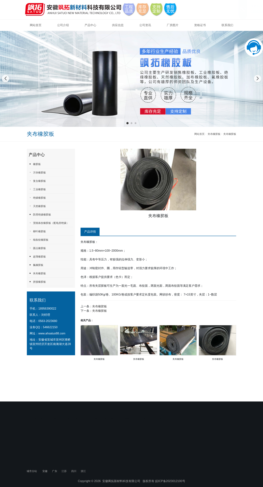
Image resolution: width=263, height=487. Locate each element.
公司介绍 (63, 25)
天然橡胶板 (37, 206)
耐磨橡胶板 (160, 407)
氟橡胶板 (36, 264)
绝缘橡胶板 (37, 197)
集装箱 (44, 407)
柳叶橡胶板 (37, 231)
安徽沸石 (56, 407)
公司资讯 (145, 25)
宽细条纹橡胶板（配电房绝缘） (49, 222)
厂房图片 (172, 25)
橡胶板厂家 (101, 407)
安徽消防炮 (71, 407)
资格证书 (200, 25)
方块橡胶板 (37, 172)
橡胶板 (35, 164)
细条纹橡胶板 (38, 239)
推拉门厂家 (30, 407)
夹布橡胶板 (214, 133)
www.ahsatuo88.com (51, 333)
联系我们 (227, 25)
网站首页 (35, 25)
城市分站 (32, 471)
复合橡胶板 (37, 180)
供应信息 (118, 25)
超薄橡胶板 (37, 256)
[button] (127, 123)
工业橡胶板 (37, 189)
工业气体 (86, 407)
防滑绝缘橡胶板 (40, 214)
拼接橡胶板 (37, 281)
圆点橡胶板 (37, 248)
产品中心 (90, 25)
